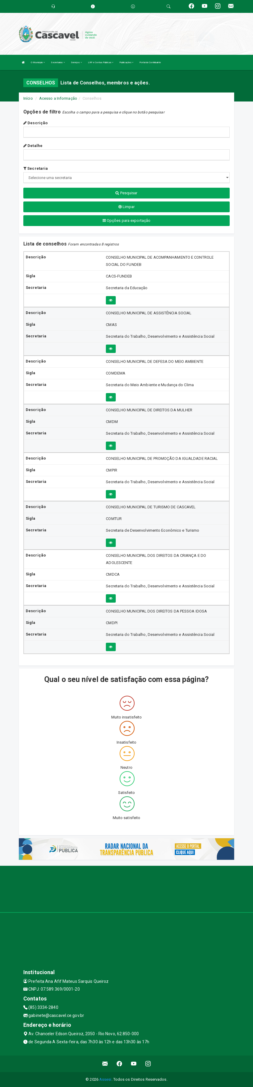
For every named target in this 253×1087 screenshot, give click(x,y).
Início (28, 98)
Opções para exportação (126, 220)
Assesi (105, 1079)
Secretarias (58, 62)
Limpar (126, 206)
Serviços (76, 62)
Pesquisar (126, 193)
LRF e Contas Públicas (100, 62)
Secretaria (35, 168)
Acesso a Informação (58, 98)
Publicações (126, 62)
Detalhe (32, 145)
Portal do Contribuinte (150, 62)
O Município (38, 62)
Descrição (35, 123)
